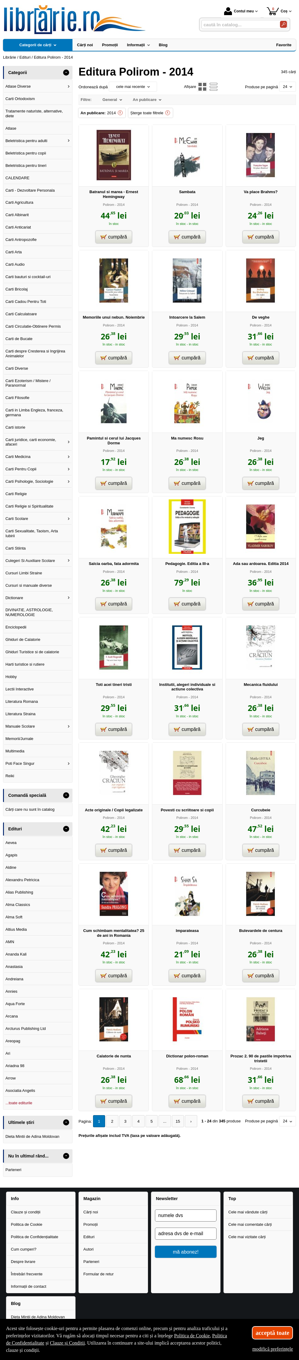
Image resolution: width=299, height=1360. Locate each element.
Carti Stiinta (15, 548)
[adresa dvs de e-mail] (186, 1234)
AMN (9, 942)
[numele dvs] (186, 1215)
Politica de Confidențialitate (34, 1237)
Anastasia (14, 966)
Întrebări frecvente (27, 1274)
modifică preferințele (272, 1349)
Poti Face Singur (19, 763)
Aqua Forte (15, 1003)
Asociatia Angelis (20, 1090)
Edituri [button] (15, 828)
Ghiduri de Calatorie (22, 639)
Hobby (11, 676)
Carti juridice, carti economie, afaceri (30, 442)
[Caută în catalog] (283, 24)
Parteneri (13, 1169)
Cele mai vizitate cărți (247, 1237)
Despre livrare (23, 1261)
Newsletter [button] (167, 1198)
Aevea (11, 842)
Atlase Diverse (18, 86)
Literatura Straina (20, 714)
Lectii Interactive (19, 689)
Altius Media (16, 929)
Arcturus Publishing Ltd (25, 1028)
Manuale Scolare (20, 726)
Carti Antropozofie (21, 239)
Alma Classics (17, 904)
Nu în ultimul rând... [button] (28, 1156)
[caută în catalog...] (238, 24)
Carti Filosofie (17, 397)
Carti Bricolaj (16, 289)
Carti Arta (13, 252)
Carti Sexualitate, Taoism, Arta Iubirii (31, 533)
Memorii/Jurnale (19, 738)
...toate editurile (18, 1103)
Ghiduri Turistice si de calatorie (32, 652)
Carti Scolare (16, 518)
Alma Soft (13, 917)
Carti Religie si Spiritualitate (29, 506)
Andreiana (14, 979)
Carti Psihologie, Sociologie (29, 481)
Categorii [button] (17, 72)
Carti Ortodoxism (20, 98)
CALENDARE (17, 178)
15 (175, 1121)
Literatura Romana (21, 701)
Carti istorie (15, 427)
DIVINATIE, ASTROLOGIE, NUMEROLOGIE (29, 612)
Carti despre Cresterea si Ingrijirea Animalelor (35, 353)
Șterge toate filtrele (146, 113)
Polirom (108, 204)
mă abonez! (186, 1252)
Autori (88, 1249)
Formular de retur (98, 1274)
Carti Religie (16, 494)
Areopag (12, 1041)
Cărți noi (90, 1212)
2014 (111, 113)
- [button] (66, 73)
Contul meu (239, 11)
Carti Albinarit (17, 215)
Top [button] (232, 1198)
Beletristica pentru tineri (26, 165)
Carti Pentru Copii (21, 469)
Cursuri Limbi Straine (23, 573)
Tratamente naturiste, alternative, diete (34, 113)
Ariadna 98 (14, 1065)
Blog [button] (16, 1303)
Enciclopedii (15, 627)
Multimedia (14, 751)
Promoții (90, 1224)
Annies (11, 991)
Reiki (9, 776)
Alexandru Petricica (22, 880)
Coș (277, 11)
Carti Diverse (16, 368)
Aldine (10, 867)
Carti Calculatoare (21, 314)
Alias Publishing (19, 892)
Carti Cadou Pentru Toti (25, 301)
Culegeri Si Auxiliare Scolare (30, 560)
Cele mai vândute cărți (247, 1212)
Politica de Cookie (26, 1224)
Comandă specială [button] (27, 795)
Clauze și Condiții (67, 1342)
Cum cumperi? (24, 1249)
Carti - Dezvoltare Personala (30, 190)
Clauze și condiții (25, 1212)
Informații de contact (28, 1286)
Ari (7, 1053)
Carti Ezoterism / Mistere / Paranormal (28, 383)
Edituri (89, 1237)
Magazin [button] (91, 1198)
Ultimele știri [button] (21, 1122)
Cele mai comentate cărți (250, 1224)
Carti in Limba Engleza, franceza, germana (34, 412)
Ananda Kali (16, 954)
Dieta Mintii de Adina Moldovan (32, 1136)
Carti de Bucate (19, 338)
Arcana (11, 1016)
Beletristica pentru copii (25, 153)
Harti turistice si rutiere (24, 664)
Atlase (10, 128)
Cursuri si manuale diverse (28, 585)
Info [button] (15, 1198)
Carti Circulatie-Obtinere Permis (33, 326)
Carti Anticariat (18, 227)
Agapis (11, 855)
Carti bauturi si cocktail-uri (28, 276)
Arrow (10, 1078)
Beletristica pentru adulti (26, 140)
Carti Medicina (18, 456)
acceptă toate (272, 1332)
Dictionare (14, 598)
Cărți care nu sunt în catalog (30, 809)
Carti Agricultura (19, 202)
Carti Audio (15, 264)
